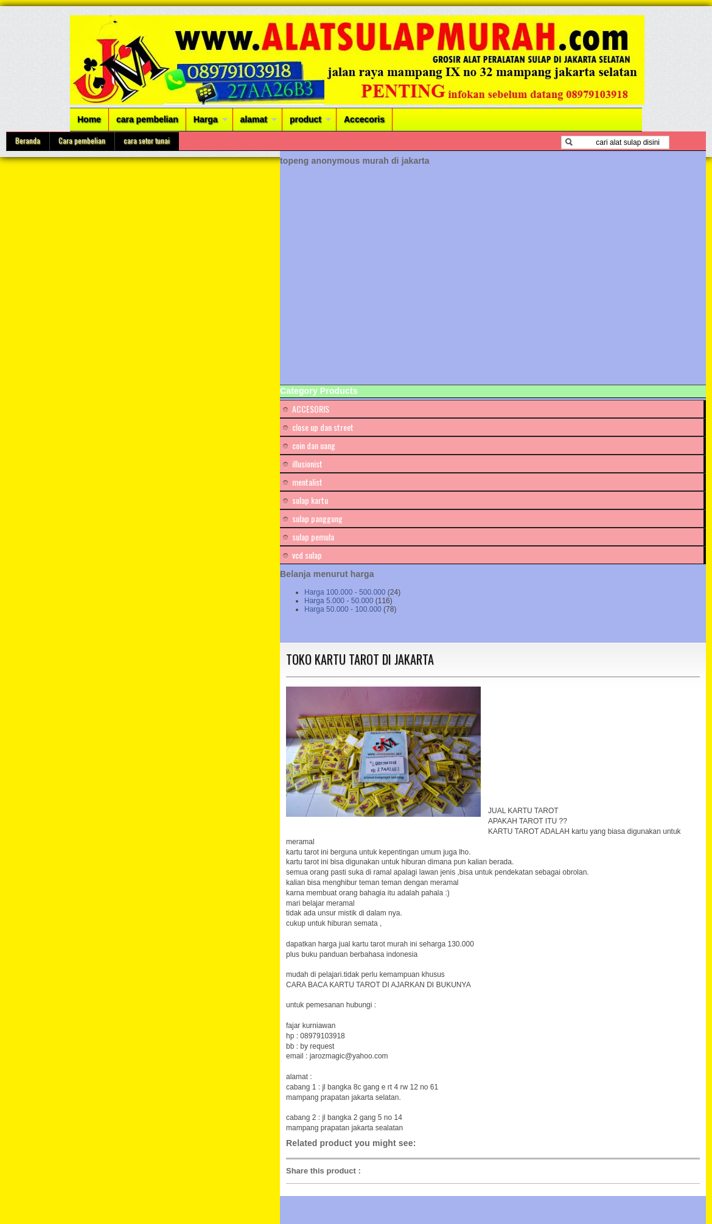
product (305, 119)
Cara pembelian (81, 140)
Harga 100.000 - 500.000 (344, 592)
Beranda (27, 140)
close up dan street (323, 427)
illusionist (307, 463)
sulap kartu (310, 500)
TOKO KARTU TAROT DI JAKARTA (360, 659)
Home (89, 119)
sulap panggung (317, 518)
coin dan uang (313, 445)
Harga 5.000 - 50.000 (338, 600)
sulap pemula (313, 536)
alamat (253, 119)
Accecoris (364, 119)
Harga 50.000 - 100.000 (343, 609)
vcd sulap (307, 554)
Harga (206, 119)
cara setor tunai (147, 140)
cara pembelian (147, 119)
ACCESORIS (310, 408)
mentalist (307, 481)
